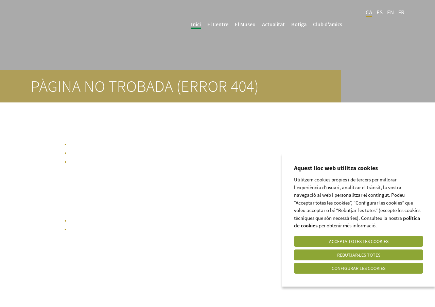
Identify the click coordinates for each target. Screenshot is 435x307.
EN (390, 12)
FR (401, 12)
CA (369, 12)
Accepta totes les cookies (358, 241)
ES (380, 12)
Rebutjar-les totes (358, 255)
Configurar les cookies (358, 268)
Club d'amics (327, 24)
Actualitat (273, 24)
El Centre (217, 24)
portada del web (110, 220)
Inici (196, 24)
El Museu (245, 24)
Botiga (299, 24)
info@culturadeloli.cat (278, 228)
